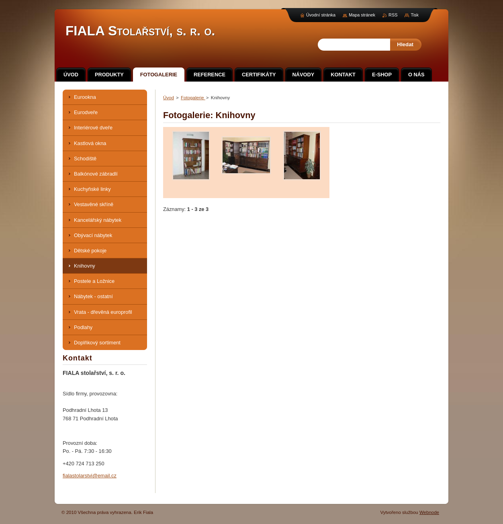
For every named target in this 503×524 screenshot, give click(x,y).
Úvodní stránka (320, 14)
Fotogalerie (193, 97)
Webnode (429, 512)
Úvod (168, 97)
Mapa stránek (362, 14)
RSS (392, 14)
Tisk (415, 14)
